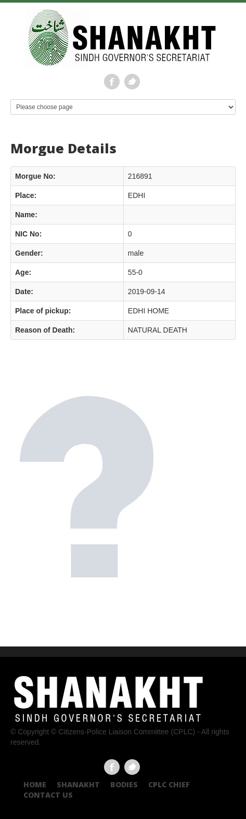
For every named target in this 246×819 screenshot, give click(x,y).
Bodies (124, 784)
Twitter (132, 81)
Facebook (112, 81)
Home (34, 784)
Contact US (48, 795)
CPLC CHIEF (169, 784)
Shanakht (78, 784)
